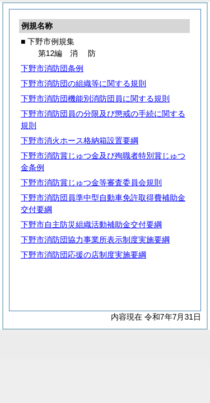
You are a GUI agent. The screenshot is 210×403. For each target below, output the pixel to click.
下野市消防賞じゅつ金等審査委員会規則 (91, 182)
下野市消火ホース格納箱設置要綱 (79, 140)
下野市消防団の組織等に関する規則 (83, 83)
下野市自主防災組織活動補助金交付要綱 (91, 224)
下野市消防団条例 (52, 68)
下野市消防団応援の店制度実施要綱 (83, 254)
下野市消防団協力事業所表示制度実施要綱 (95, 239)
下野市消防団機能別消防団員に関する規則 (95, 98)
